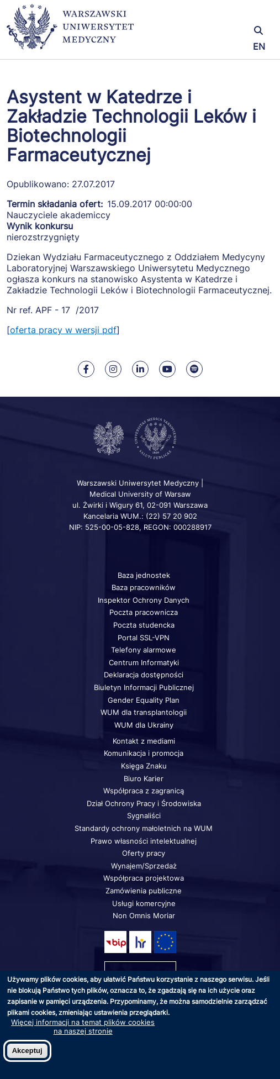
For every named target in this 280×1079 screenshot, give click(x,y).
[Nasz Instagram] (113, 369)
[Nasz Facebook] (86, 369)
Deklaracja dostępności (143, 674)
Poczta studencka (144, 624)
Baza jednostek (144, 575)
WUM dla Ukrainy (143, 724)
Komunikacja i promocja (143, 753)
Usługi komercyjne (144, 903)
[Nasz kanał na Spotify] (194, 369)
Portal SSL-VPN (144, 637)
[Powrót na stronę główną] (70, 31)
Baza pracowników (144, 587)
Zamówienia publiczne (143, 890)
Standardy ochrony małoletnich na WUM (144, 828)
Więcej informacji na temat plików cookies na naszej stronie (83, 1026)
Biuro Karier (143, 778)
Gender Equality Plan (143, 700)
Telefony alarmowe (143, 649)
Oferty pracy (143, 853)
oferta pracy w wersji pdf (63, 329)
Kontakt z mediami (144, 740)
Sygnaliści (144, 815)
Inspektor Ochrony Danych (143, 600)
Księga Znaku (144, 765)
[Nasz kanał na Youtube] (167, 369)
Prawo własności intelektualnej (144, 840)
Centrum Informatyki (144, 662)
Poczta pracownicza (143, 612)
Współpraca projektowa (143, 877)
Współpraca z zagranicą (143, 790)
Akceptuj (27, 1050)
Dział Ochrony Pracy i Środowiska (144, 803)
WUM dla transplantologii (144, 712)
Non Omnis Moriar (144, 915)
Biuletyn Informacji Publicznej (144, 687)
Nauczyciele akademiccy (58, 214)
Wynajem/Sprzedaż (144, 865)
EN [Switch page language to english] (259, 46)
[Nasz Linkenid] (140, 369)
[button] (229, 15)
